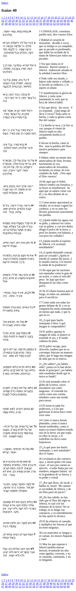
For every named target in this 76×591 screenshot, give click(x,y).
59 (44, 23)
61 (51, 23)
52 (20, 23)
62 (54, 23)
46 (71, 20)
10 (21, 17)
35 (33, 20)
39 (47, 20)
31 (20, 20)
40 (51, 20)
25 (73, 17)
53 (23, 23)
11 (24, 17)
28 (9, 20)
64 (61, 23)
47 (2, 23)
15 (38, 17)
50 (13, 23)
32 (23, 20)
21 (59, 17)
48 (6, 23)
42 (58, 20)
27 (6, 20)
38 (44, 20)
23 (66, 17)
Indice (4, 2)
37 (40, 20)
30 (16, 20)
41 (54, 20)
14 (35, 17)
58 (40, 23)
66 (68, 23)
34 (30, 20)
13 (31, 17)
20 (55, 17)
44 (64, 20)
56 (33, 23)
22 (62, 17)
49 (9, 23)
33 (27, 20)
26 (2, 20)
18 (48, 17)
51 (16, 23)
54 (27, 23)
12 (28, 17)
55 (30, 23)
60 (47, 23)
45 (68, 20)
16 (41, 17)
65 (64, 23)
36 (37, 20)
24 (69, 17)
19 (52, 17)
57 (37, 23)
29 (13, 20)
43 (61, 20)
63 (58, 23)
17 (45, 17)
